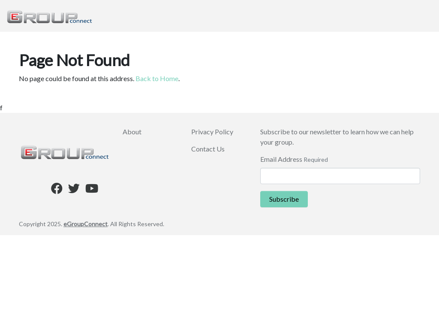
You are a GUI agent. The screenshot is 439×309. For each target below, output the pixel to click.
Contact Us (208, 149)
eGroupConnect (85, 223)
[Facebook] (57, 190)
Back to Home (156, 78)
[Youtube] (91, 190)
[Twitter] (74, 190)
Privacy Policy (212, 131)
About (132, 131)
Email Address (281, 159)
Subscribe (284, 199)
